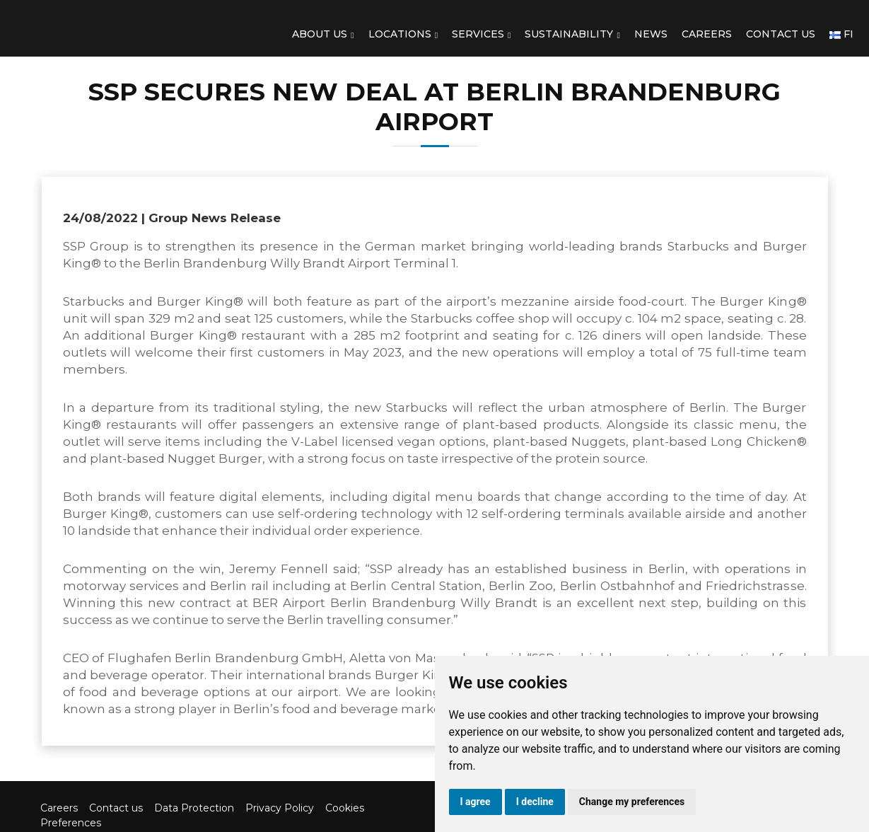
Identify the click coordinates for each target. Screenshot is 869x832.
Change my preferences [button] (631, 801)
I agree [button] (475, 801)
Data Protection (194, 808)
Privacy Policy (279, 808)
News (650, 34)
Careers (707, 34)
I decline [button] (535, 801)
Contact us (780, 34)
